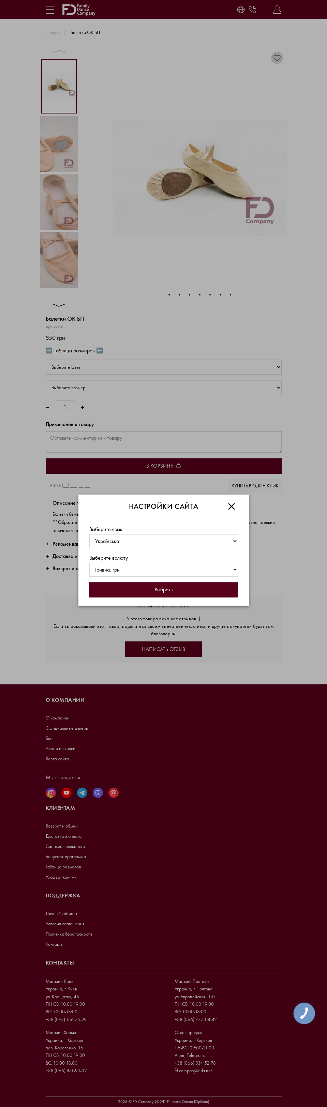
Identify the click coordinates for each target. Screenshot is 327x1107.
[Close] (231, 506)
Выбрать (163, 589)
